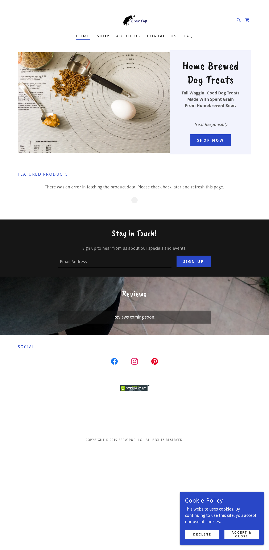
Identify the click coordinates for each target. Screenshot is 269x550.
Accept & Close (242, 534)
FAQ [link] (188, 36)
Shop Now (210, 140)
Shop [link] (103, 36)
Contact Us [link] (162, 36)
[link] (134, 19)
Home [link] (83, 36)
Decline (202, 534)
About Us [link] (128, 36)
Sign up (193, 261)
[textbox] (114, 261)
